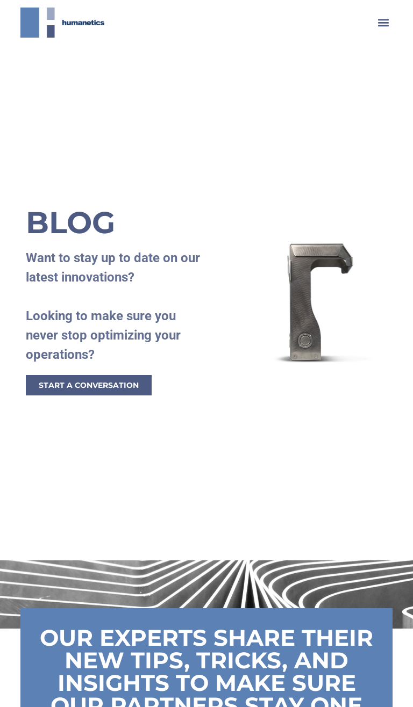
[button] (384, 22)
